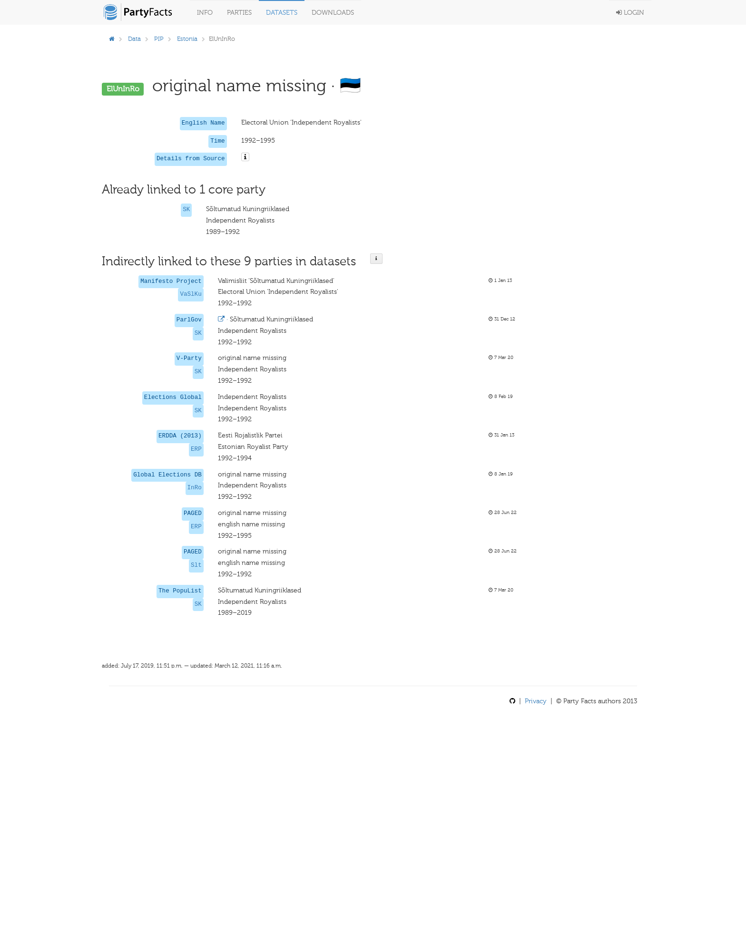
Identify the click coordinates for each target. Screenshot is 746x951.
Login (630, 13)
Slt (196, 565)
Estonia (187, 38)
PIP (159, 38)
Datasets (281, 13)
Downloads (333, 13)
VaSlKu (190, 294)
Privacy (536, 701)
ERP (196, 449)
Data (134, 38)
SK (186, 209)
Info (205, 13)
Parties (239, 13)
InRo (194, 488)
